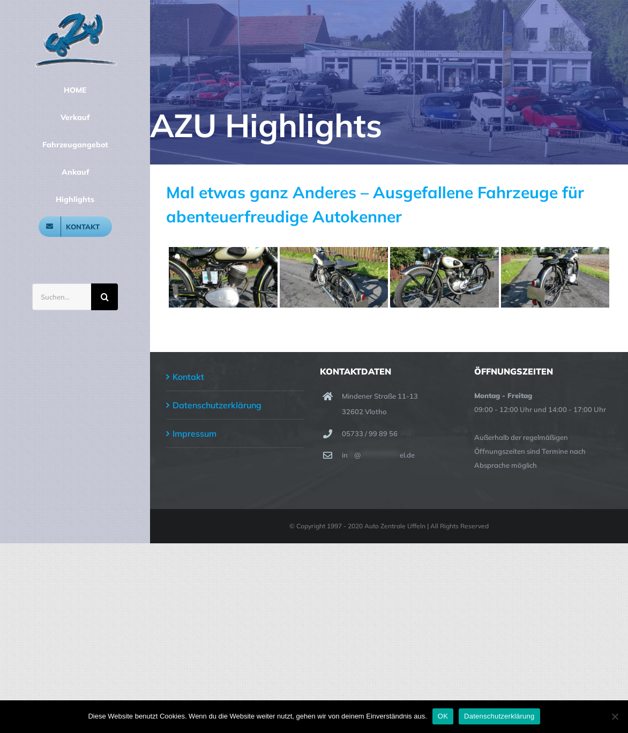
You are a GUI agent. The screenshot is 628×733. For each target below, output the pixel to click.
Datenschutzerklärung (217, 405)
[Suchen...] (61, 296)
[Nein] (614, 716)
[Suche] (104, 296)
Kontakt (188, 376)
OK (443, 716)
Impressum (194, 433)
